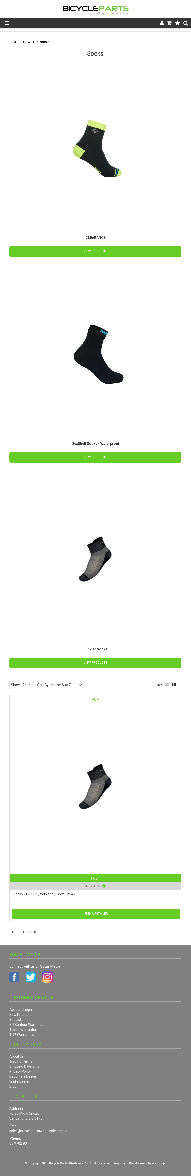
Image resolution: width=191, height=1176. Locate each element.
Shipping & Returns (25, 1066)
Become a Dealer (23, 1076)
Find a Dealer (20, 1081)
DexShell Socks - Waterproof (96, 444)
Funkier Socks (96, 649)
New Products (21, 1015)
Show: (16, 685)
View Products (95, 251)
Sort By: (43, 685)
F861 (95, 878)
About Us (17, 1056)
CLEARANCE (96, 238)
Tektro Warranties (24, 1030)
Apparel (29, 42)
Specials (16, 1020)
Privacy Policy (20, 1071)
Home (14, 42)
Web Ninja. (159, 1163)
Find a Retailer (96, 913)
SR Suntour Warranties (28, 1025)
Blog (13, 1086)
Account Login (21, 1009)
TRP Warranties (22, 1035)
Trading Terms (21, 1061)
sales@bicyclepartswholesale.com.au (39, 1131)
